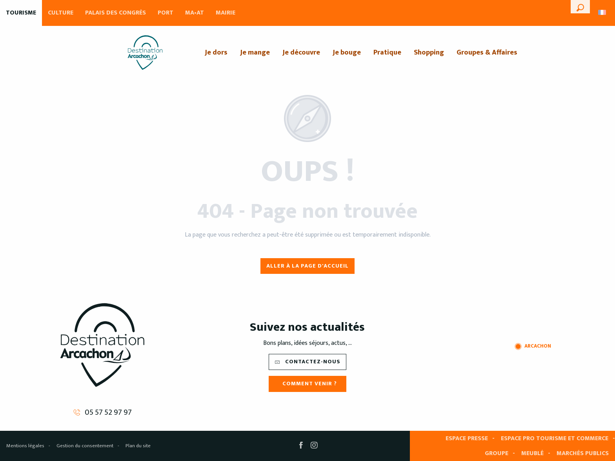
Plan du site (138, 445)
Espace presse (467, 438)
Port (165, 12)
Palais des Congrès (115, 12)
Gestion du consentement (84, 445)
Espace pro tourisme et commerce (554, 438)
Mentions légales (25, 445)
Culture (60, 12)
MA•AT (194, 12)
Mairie (225, 12)
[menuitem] (145, 52)
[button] (580, 6)
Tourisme (21, 12)
